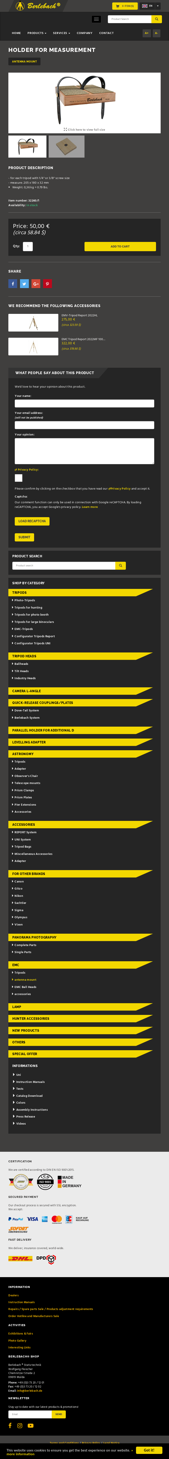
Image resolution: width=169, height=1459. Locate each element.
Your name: (23, 396)
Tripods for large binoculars (32, 622)
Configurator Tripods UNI (31, 643)
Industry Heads (23, 678)
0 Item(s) (125, 6)
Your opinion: (25, 434)
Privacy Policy (121, 488)
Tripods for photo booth (30, 614)
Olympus (19, 917)
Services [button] (61, 33)
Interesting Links (19, 1347)
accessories (21, 994)
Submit (24, 537)
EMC (15, 965)
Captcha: (21, 496)
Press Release (23, 1116)
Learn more (90, 507)
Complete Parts (24, 945)
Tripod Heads (24, 656)
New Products (25, 1030)
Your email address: (29, 415)
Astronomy (22, 754)
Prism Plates (21, 797)
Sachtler (18, 903)
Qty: (16, 246)
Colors (19, 1102)
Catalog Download (27, 1096)
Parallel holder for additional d (43, 730)
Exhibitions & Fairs (20, 1333)
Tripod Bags (21, 846)
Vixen (17, 924)
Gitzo (17, 888)
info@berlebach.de (29, 1391)
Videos (19, 1123)
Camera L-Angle (26, 691)
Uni (16, 1075)
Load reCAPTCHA (32, 521)
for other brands (28, 874)
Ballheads (19, 664)
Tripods (19, 592)
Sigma (17, 910)
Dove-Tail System (25, 710)
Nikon (17, 896)
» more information (37, 1454)
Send (58, 1414)
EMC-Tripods (22, 629)
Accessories (21, 811)
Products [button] (37, 33)
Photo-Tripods (23, 600)
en (147, 6)
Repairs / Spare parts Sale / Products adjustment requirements (50, 1309)
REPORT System (24, 832)
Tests (17, 1088)
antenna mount (24, 61)
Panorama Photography (34, 937)
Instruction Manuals (28, 1082)
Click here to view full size (84, 130)
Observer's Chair (24, 776)
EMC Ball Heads (24, 987)
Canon (17, 881)
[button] (12, 283)
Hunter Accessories (31, 1018)
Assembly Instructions (30, 1109)
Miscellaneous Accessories (32, 854)
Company (85, 33)
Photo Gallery (17, 1340)
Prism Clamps (22, 790)
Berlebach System (25, 717)
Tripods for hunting (26, 607)
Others (19, 1042)
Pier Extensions (23, 804)
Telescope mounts (25, 783)
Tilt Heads (20, 671)
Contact (106, 33)
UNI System (21, 839)
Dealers (13, 1295)
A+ (147, 33)
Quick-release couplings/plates (42, 703)
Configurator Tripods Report (33, 636)
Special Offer (24, 1054)
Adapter (18, 768)
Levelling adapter (29, 742)
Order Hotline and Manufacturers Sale (33, 1316)
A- (156, 33)
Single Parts (21, 952)
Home (16, 33)
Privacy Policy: (28, 469)
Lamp (16, 1007)
